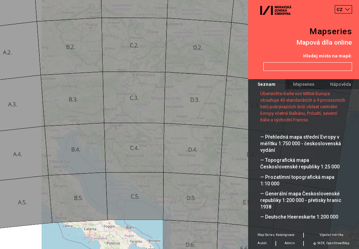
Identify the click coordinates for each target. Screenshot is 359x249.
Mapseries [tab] (303, 84)
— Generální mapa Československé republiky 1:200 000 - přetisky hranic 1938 (300, 200)
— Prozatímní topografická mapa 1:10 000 (297, 180)
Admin (289, 243)
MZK (321, 243)
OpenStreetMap (337, 243)
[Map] (179, 124)
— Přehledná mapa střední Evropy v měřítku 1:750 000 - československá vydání (300, 143)
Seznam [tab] (266, 84)
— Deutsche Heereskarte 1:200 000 (299, 217)
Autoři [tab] (262, 243)
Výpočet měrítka (331, 235)
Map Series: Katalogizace (276, 235)
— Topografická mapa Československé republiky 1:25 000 (300, 163)
